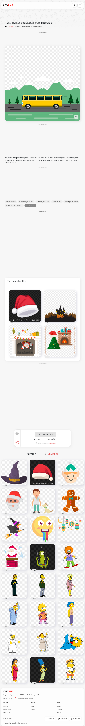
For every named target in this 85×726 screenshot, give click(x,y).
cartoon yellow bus (43, 202)
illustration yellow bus (26, 202)
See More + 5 (30, 205)
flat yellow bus (11, 202)
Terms (59, 706)
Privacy (59, 709)
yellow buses (57, 202)
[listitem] (50, 719)
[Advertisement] (42, 39)
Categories (7, 709)
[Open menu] (79, 5)
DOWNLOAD (45, 434)
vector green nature (71, 202)
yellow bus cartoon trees (14, 205)
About (32, 706)
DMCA (59, 713)
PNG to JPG (7, 713)
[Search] (74, 5)
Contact (32, 709)
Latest (5, 706)
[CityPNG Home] (8, 5)
